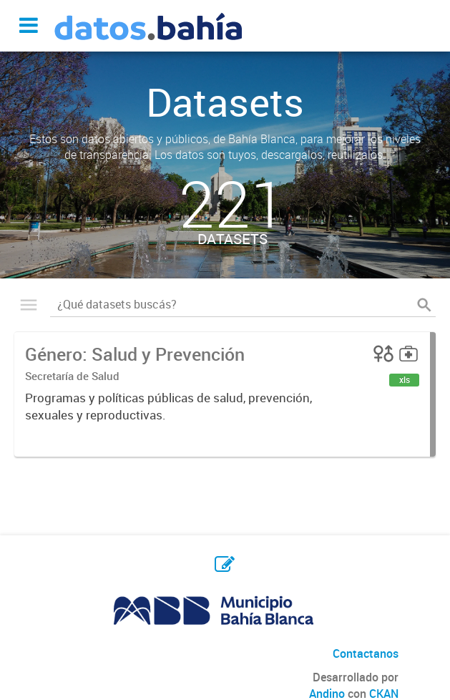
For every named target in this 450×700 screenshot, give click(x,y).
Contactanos (365, 653)
